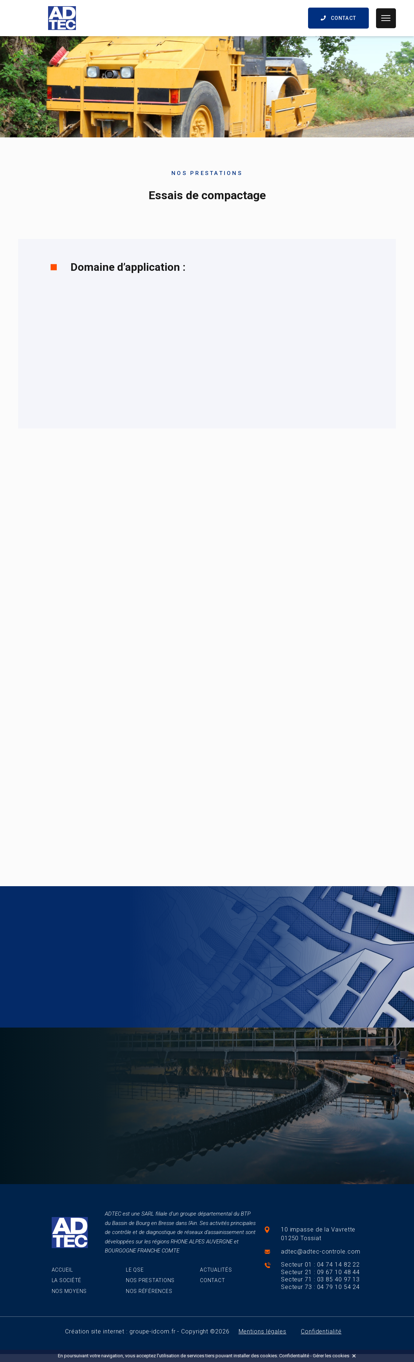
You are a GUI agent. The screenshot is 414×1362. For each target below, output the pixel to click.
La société (67, 1280)
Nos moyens (69, 1291)
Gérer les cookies (331, 1355)
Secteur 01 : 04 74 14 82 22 (320, 1264)
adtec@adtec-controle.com (320, 1251)
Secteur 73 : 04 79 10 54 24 (320, 1287)
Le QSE (135, 1270)
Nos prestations (150, 1280)
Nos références (149, 1291)
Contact (212, 1280)
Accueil (62, 1270)
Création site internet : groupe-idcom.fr (120, 1331)
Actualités (216, 1270)
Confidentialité (321, 1331)
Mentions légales (262, 1331)
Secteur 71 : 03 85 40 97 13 (320, 1279)
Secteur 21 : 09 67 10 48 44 (320, 1272)
